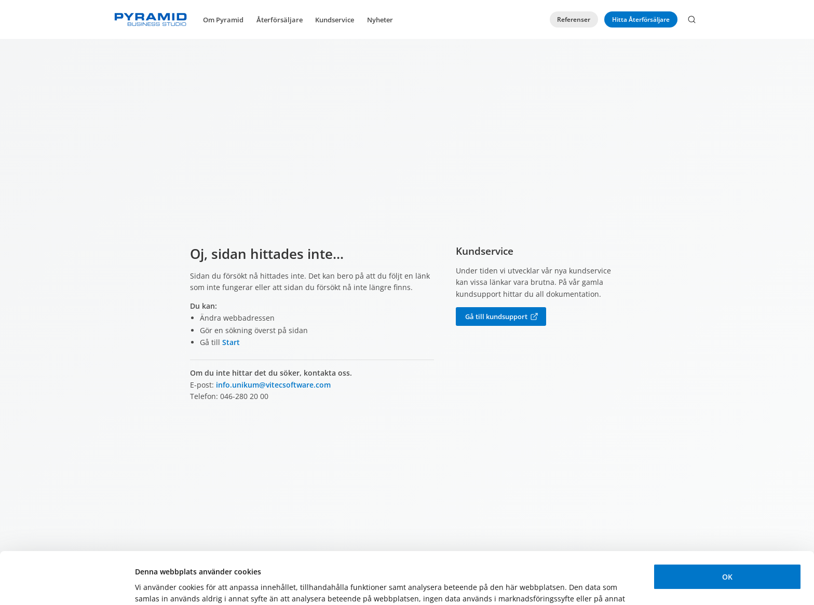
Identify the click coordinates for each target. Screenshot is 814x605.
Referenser (573, 19)
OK (727, 525)
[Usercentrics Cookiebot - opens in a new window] (67, 585)
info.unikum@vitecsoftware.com (273, 385)
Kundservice (334, 19)
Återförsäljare (279, 19)
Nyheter (380, 19)
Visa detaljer (157, 585)
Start (231, 342)
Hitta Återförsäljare (641, 19)
